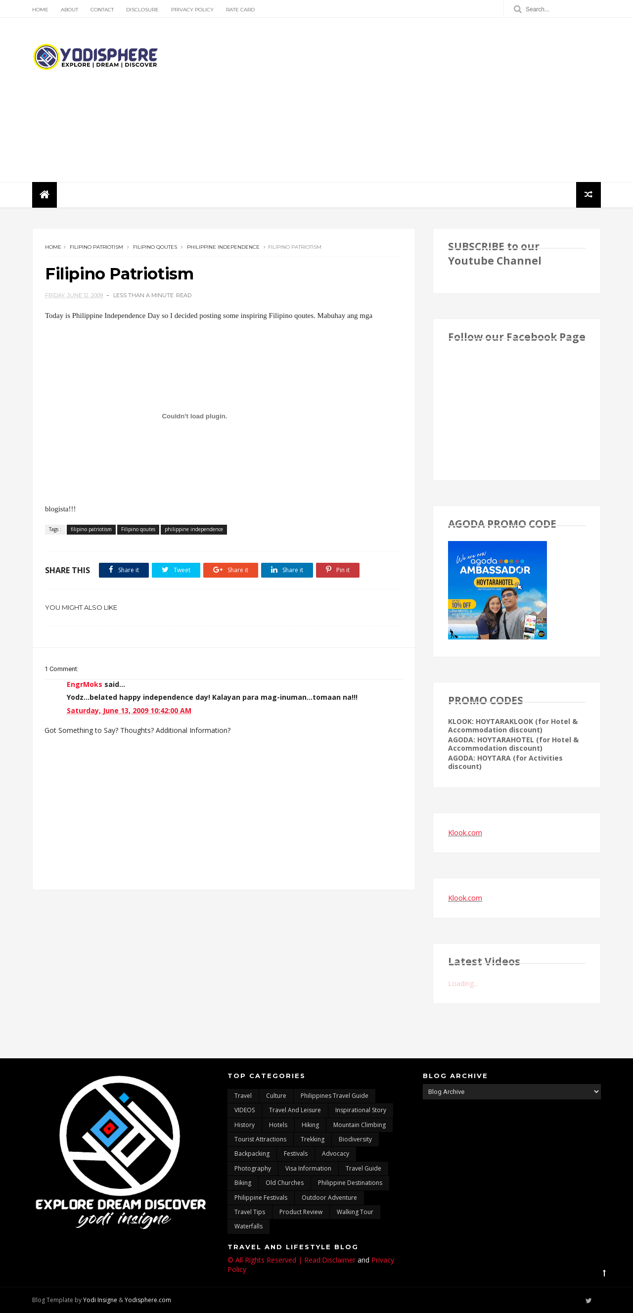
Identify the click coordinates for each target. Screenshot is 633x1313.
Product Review (300, 1212)
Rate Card (240, 9)
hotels (278, 1125)
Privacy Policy (192, 9)
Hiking (310, 1125)
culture (276, 1095)
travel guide (363, 1168)
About (69, 9)
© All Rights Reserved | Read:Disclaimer (291, 1260)
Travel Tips (249, 1212)
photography (252, 1168)
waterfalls (248, 1226)
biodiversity (355, 1139)
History (244, 1125)
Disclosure (142, 9)
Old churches (285, 1182)
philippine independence (223, 247)
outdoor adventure (329, 1197)
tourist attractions (260, 1139)
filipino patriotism (96, 247)
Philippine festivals (260, 1197)
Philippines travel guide (334, 1095)
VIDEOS (244, 1110)
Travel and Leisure (295, 1110)
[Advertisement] (420, 100)
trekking (312, 1139)
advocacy (335, 1153)
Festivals (296, 1153)
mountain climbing (359, 1125)
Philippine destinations (350, 1182)
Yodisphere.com (148, 1300)
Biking (242, 1182)
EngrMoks (84, 684)
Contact (102, 9)
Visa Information (308, 1168)
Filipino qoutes (155, 247)
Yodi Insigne (100, 1300)
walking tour (355, 1212)
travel (243, 1095)
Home (40, 9)
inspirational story (360, 1110)
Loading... (463, 983)
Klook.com (465, 832)
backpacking (252, 1153)
